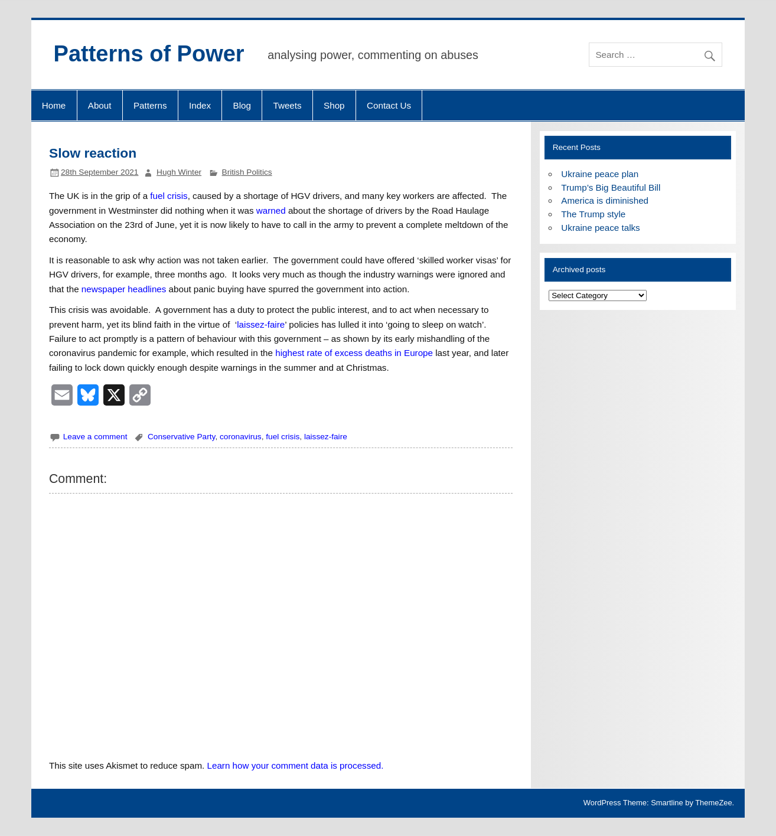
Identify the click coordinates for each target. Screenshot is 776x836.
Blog (242, 105)
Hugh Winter (178, 172)
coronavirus (241, 436)
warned (271, 210)
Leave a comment (95, 436)
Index (200, 105)
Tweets (287, 105)
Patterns (150, 105)
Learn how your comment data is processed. (295, 765)
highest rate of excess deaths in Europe (354, 353)
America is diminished (604, 200)
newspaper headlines (124, 289)
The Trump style (593, 214)
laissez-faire (261, 324)
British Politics (247, 172)
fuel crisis (168, 196)
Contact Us (389, 105)
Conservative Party (181, 436)
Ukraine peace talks (600, 228)
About (100, 105)
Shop (334, 105)
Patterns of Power (149, 53)
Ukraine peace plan (599, 174)
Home (54, 105)
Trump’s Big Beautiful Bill (610, 187)
